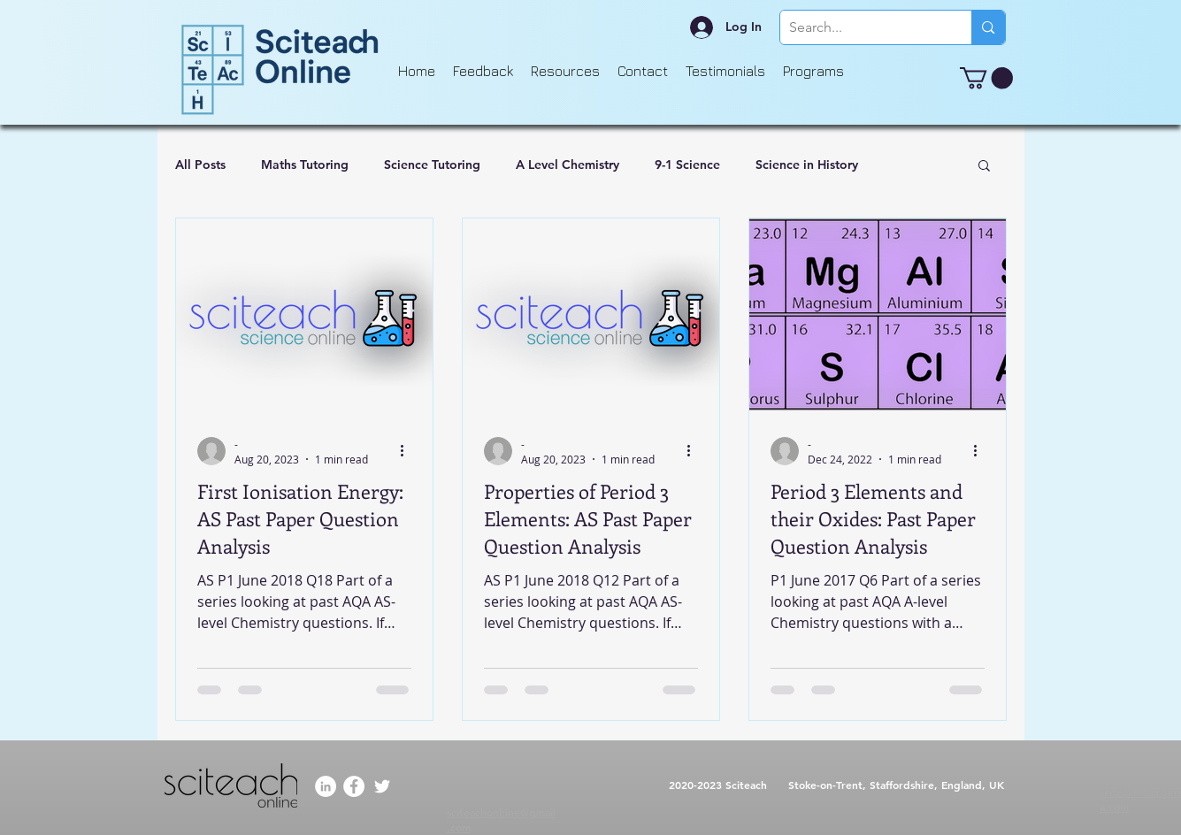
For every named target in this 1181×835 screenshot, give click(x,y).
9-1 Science (687, 164)
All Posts (200, 164)
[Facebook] (353, 786)
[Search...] (862, 27)
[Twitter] (382, 786)
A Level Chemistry (567, 164)
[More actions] (408, 451)
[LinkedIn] (325, 786)
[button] (986, 77)
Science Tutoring (432, 164)
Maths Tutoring (305, 164)
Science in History (806, 164)
